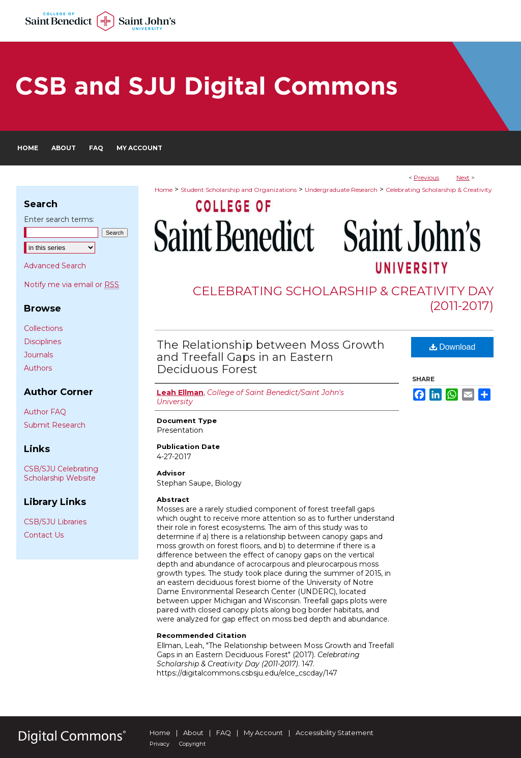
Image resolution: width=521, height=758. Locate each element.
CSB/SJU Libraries (55, 521)
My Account (263, 732)
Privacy (159, 743)
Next (463, 177)
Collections (43, 328)
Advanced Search (55, 265)
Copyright (192, 743)
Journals (38, 354)
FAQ (223, 732)
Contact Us (44, 535)
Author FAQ (45, 411)
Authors (38, 368)
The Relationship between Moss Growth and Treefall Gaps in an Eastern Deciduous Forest (271, 357)
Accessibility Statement (334, 732)
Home (163, 189)
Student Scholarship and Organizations (239, 189)
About (193, 732)
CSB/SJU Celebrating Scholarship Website (61, 473)
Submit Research (54, 425)
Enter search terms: (59, 219)
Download (452, 347)
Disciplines (42, 341)
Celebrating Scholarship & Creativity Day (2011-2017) (343, 298)
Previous (426, 177)
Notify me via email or (71, 284)
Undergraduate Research (341, 189)
